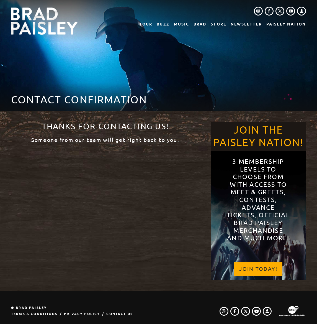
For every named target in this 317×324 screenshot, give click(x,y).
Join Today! (258, 269)
